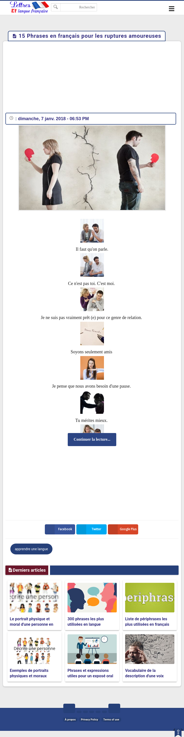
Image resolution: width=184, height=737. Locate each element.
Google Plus (123, 529)
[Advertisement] (92, 78)
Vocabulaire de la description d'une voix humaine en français (144, 676)
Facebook (59, 529)
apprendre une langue (31, 549)
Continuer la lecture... (92, 439)
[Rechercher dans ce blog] (74, 7)
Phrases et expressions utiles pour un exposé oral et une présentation (90, 676)
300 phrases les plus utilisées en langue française (85, 624)
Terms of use (111, 719)
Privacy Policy (89, 719)
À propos (70, 719)
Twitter (89, 529)
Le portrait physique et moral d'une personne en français (31, 624)
